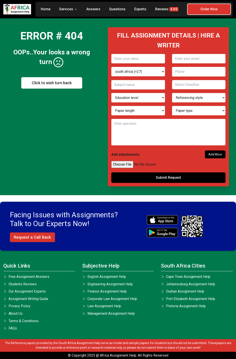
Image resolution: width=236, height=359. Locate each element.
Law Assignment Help (101, 306)
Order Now (209, 9)
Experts (140, 9)
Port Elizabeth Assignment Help (188, 299)
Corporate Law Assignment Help (109, 299)
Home (45, 9)
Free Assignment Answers (26, 277)
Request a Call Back (32, 237)
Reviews (166, 9)
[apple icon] (162, 220)
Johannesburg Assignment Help (188, 284)
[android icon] (162, 232)
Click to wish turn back (52, 82)
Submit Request (168, 177)
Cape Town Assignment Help (185, 277)
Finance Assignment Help (104, 291)
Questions (117, 9)
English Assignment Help (104, 277)
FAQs (10, 328)
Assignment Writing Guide (25, 299)
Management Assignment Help (108, 313)
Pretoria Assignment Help (183, 306)
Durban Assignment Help (182, 291)
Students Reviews (20, 284)
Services (68, 9)
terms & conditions (21, 321)
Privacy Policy (16, 306)
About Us (13, 313)
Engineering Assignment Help (107, 284)
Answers (93, 9)
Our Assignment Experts (24, 291)
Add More (215, 154)
